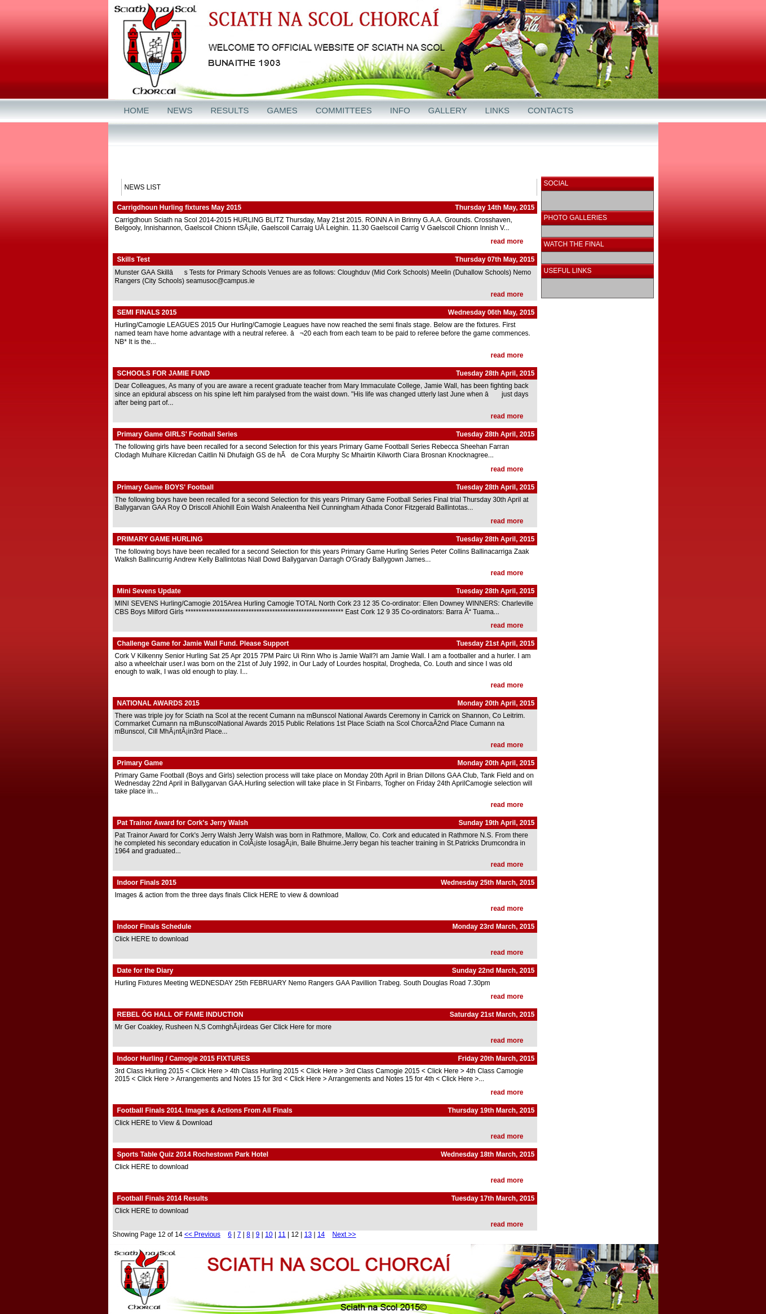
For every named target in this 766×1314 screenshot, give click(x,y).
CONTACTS (550, 110)
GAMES (282, 110)
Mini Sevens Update (149, 591)
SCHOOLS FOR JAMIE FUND (163, 373)
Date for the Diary (145, 971)
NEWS (180, 110)
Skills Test (133, 259)
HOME (136, 110)
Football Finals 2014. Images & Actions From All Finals (205, 1110)
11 (281, 1234)
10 (268, 1234)
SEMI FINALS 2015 (147, 312)
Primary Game (140, 763)
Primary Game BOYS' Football (165, 487)
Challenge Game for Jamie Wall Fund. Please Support (203, 643)
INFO (400, 110)
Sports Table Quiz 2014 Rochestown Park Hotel (193, 1154)
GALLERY (447, 110)
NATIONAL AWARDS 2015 (158, 703)
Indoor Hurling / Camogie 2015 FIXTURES (183, 1058)
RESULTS (230, 110)
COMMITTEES (344, 110)
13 (308, 1234)
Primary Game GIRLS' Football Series (177, 434)
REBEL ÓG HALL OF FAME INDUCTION (180, 1014)
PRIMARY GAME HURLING (160, 539)
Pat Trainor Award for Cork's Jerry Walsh (182, 823)
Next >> (344, 1234)
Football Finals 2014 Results (162, 1198)
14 (321, 1234)
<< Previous (202, 1234)
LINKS (497, 110)
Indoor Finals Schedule (154, 927)
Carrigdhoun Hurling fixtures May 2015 (179, 207)
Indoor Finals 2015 (146, 883)
